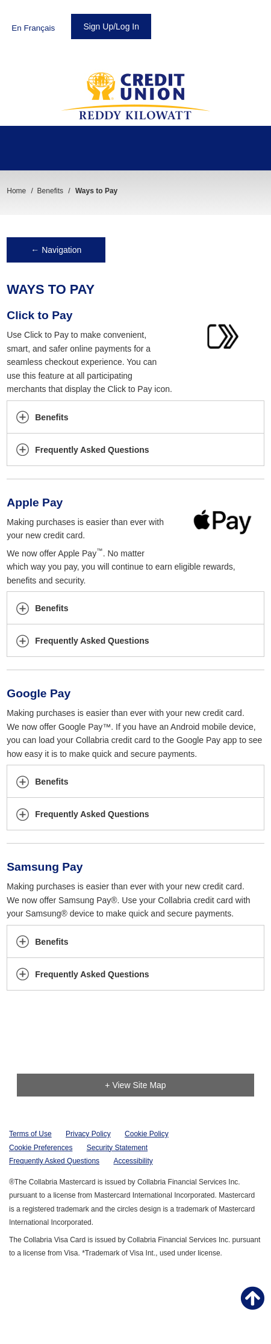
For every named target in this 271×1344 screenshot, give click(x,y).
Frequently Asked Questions (54, 1161)
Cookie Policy (147, 1134)
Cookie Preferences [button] (40, 1147)
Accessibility (132, 1161)
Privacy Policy (88, 1134)
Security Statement (117, 1147)
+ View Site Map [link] (135, 1085)
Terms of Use (30, 1134)
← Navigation (56, 250)
